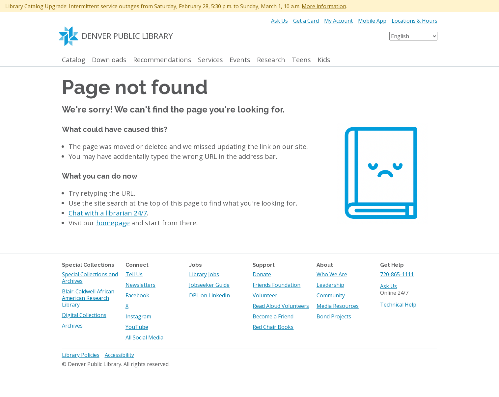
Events (240, 60)
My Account (338, 20)
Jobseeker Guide (209, 284)
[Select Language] (413, 36)
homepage (113, 222)
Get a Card (306, 20)
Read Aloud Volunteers (281, 306)
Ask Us (279, 20)
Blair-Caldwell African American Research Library (88, 298)
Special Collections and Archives (90, 278)
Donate (262, 274)
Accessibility (119, 355)
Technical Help (398, 304)
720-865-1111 (397, 274)
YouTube (136, 327)
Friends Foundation (276, 284)
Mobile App (372, 20)
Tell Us (134, 274)
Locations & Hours (414, 20)
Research (271, 60)
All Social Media (144, 337)
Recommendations (162, 60)
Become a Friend (273, 316)
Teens (301, 60)
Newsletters (140, 284)
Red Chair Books (273, 327)
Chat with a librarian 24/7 (108, 213)
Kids (324, 60)
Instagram (138, 316)
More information (324, 6)
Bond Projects (334, 316)
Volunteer (265, 295)
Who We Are (332, 274)
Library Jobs (204, 274)
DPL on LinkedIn (209, 295)
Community (331, 295)
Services (210, 60)
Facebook (137, 295)
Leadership (330, 284)
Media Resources (338, 306)
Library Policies (80, 355)
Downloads (109, 60)
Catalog (73, 60)
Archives (72, 325)
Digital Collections (84, 315)
